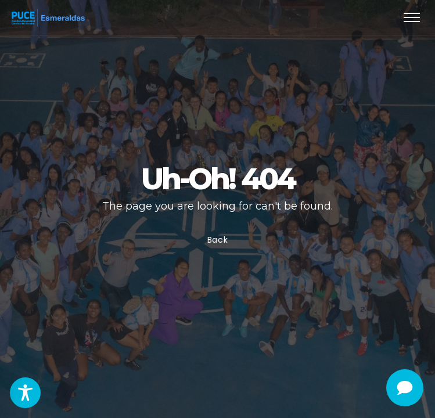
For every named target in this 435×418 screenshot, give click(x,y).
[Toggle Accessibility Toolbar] (25, 392)
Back (217, 240)
